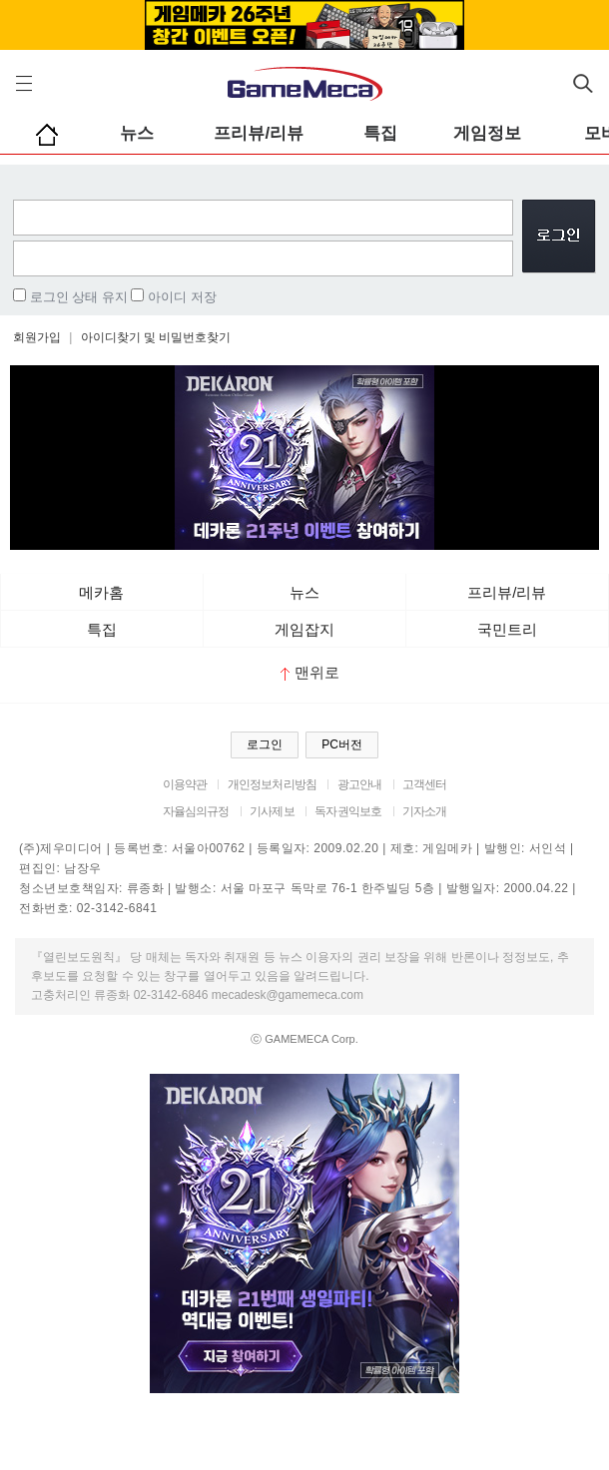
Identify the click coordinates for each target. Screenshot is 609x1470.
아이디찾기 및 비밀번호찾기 (156, 337)
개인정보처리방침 (272, 784)
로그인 (265, 744)
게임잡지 (304, 629)
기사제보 (272, 811)
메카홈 (101, 592)
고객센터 (424, 784)
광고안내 (359, 784)
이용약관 (185, 784)
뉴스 (137, 133)
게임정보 (487, 133)
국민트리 (507, 629)
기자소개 (424, 811)
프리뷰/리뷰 (259, 133)
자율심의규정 (196, 811)
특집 (380, 133)
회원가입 (37, 337)
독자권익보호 (347, 811)
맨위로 (310, 672)
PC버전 (341, 744)
